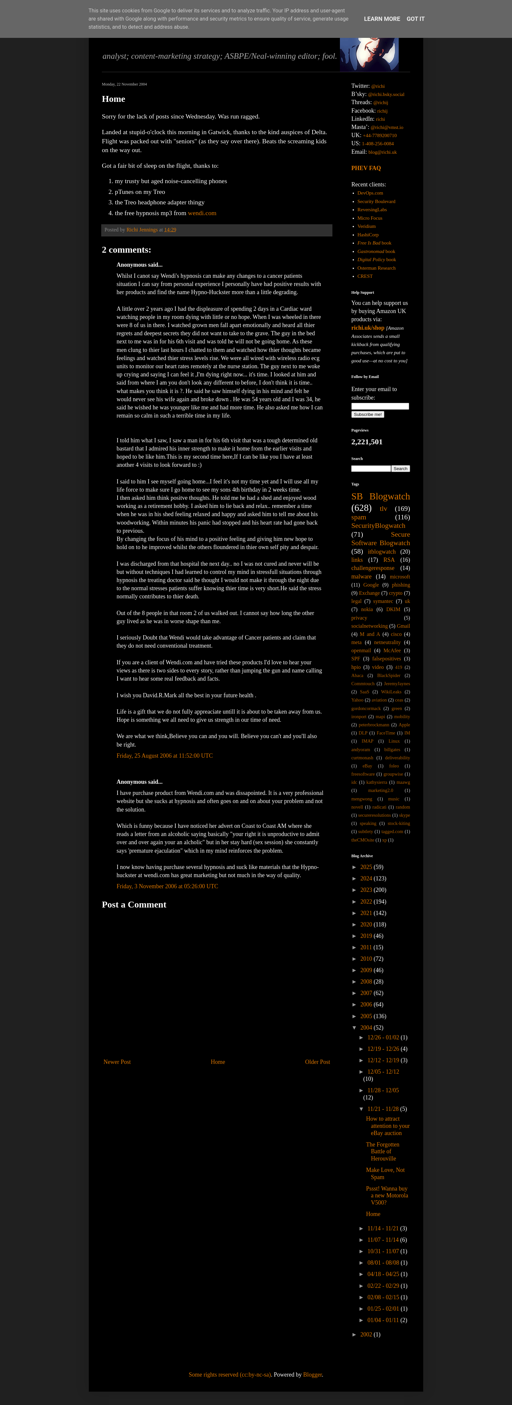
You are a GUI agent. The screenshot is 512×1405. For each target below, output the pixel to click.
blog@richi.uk (383, 152)
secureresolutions (374, 815)
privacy (359, 618)
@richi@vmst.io (387, 127)
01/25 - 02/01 (384, 1308)
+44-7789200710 (380, 135)
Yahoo (357, 699)
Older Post (317, 1062)
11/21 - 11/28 (383, 1109)
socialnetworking (369, 626)
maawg (403, 782)
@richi (378, 86)
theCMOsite (362, 840)
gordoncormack (366, 708)
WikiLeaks (391, 691)
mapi (380, 716)
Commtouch (363, 683)
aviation (379, 699)
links (357, 560)
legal (356, 601)
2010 (367, 958)
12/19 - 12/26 (384, 1049)
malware (361, 576)
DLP (363, 732)
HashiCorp (368, 234)
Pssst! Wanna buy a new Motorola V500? (387, 1195)
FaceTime (385, 732)
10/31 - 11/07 (383, 1251)
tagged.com (392, 831)
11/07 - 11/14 (383, 1240)
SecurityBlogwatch (378, 525)
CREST (365, 276)
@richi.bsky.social (386, 94)
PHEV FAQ (366, 168)
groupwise (393, 774)
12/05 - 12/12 (383, 1071)
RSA (389, 560)
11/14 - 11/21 (383, 1228)
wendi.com (202, 212)
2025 (367, 867)
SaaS (364, 691)
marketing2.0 (380, 790)
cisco (396, 634)
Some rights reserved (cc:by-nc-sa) (230, 1374)
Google (371, 585)
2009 (367, 970)
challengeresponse (372, 568)
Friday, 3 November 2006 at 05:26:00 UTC (167, 886)
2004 (367, 1027)
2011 (367, 947)
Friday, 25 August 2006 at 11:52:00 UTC (165, 755)
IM (407, 732)
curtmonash (362, 757)
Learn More (382, 18)
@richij (380, 102)
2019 (367, 936)
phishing (401, 585)
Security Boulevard (376, 201)
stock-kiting (399, 823)
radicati (379, 807)
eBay (367, 765)
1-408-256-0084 (378, 143)
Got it (416, 18)
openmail (361, 651)
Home (218, 1062)
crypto (395, 593)
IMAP (368, 741)
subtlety (365, 831)
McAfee (392, 651)
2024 (367, 878)
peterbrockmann (374, 724)
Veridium (367, 226)
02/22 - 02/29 (384, 1286)
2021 (367, 913)
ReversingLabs (372, 209)
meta (356, 642)
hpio (356, 667)
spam (358, 517)
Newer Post (117, 1062)
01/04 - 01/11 (383, 1320)
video (378, 667)
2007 (367, 993)
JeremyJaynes (397, 683)
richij (382, 111)
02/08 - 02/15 (384, 1297)
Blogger (312, 1374)
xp (384, 840)
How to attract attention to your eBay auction (388, 1125)
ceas (399, 699)
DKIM (393, 609)
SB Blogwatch (380, 496)
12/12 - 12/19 (384, 1060)
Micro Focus (370, 218)
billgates (392, 749)
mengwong (361, 798)
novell (357, 807)
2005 (367, 1016)
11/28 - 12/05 (383, 1090)
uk (407, 601)
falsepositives (386, 659)
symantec (383, 601)
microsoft (400, 577)
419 (398, 667)
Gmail (403, 626)
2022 (367, 901)
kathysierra (376, 782)
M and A (370, 634)
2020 (367, 924)
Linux (394, 741)
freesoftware (363, 774)
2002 (367, 1334)
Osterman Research (377, 268)
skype (404, 815)
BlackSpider (388, 675)
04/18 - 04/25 (384, 1274)
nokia (367, 609)
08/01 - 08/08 (384, 1262)
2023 (367, 890)
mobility (402, 716)
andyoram (360, 749)
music (393, 798)
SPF (355, 659)
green (397, 708)
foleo (394, 765)
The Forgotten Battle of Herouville (382, 1151)
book (375, 242)
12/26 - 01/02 (384, 1037)
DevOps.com (370, 193)
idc (354, 782)
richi (380, 119)
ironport (358, 716)
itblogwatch (382, 551)
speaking (368, 823)
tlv (383, 509)
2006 (367, 1004)
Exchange (369, 593)
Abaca (357, 675)
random (403, 807)
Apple (404, 724)
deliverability (397, 757)
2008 (367, 981)
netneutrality (387, 642)
